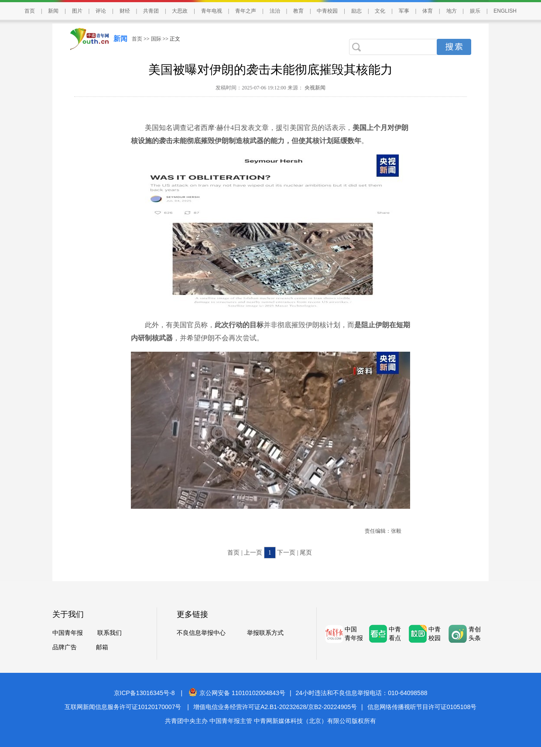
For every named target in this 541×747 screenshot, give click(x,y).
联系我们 (109, 633)
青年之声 (245, 11)
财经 (125, 11)
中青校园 (327, 11)
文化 (380, 11)
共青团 (151, 11)
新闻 (53, 11)
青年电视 (211, 11)
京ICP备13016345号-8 (144, 692)
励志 (356, 11)
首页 (29, 11)
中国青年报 (67, 633)
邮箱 (102, 647)
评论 (101, 11)
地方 (451, 11)
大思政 (180, 11)
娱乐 (475, 11)
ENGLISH (505, 11)
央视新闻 (314, 88)
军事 (404, 11)
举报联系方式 (265, 633)
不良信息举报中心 (201, 633)
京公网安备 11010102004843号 (236, 692)
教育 (298, 11)
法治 (275, 11)
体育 (427, 11)
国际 (156, 39)
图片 (77, 11)
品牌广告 (64, 647)
